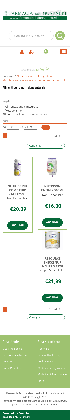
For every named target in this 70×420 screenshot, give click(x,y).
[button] (46, 146)
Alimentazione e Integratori (34, 76)
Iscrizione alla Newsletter (17, 355)
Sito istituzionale (12, 348)
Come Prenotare (12, 368)
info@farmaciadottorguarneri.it (23, 400)
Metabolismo (11, 80)
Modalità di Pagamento (51, 368)
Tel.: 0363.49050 (57, 400)
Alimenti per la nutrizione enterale (25, 114)
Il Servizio (43, 348)
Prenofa (24, 413)
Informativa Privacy (49, 355)
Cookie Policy (45, 361)
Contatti (7, 361)
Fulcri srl (24, 416)
